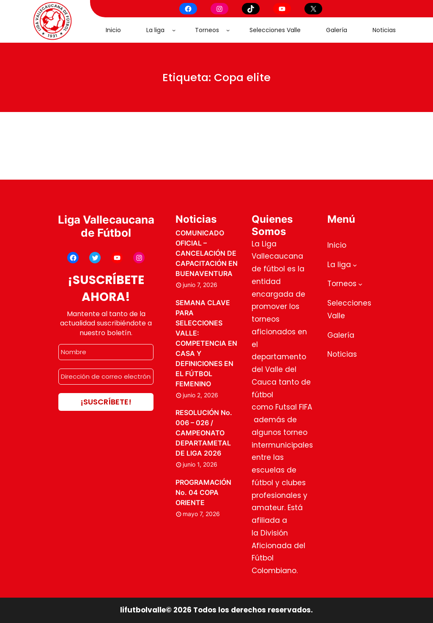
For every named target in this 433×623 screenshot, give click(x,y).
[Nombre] (105, 352)
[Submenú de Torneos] (228, 30)
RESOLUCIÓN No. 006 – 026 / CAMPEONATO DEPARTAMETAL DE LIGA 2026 (203, 432)
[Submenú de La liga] (173, 30)
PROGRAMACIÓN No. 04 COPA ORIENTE (203, 492)
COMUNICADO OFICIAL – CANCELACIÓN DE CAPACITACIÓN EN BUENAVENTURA (206, 253)
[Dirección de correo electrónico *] (105, 377)
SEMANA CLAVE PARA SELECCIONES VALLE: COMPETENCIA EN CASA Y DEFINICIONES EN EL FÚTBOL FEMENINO (206, 343)
